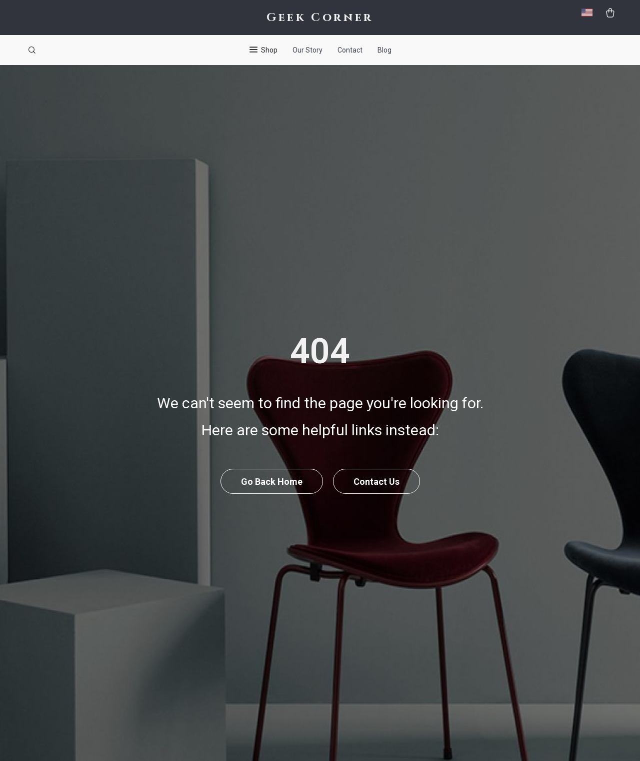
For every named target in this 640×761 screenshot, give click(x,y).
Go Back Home (271, 481)
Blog (385, 50)
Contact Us (377, 481)
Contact (350, 50)
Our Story (307, 50)
